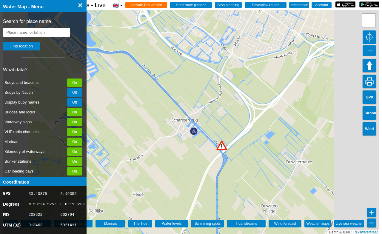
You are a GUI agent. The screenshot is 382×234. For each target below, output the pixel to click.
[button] (222, 145)
